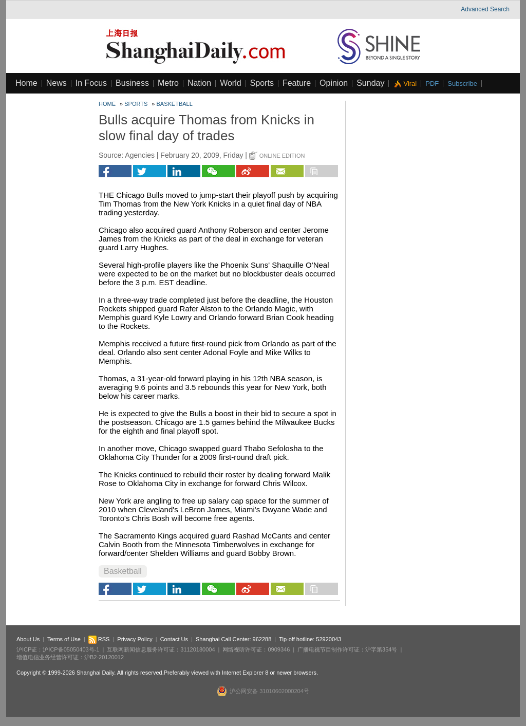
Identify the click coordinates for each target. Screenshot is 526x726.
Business (132, 83)
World (230, 83)
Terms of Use (64, 639)
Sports (262, 83)
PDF (432, 83)
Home (26, 83)
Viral (410, 83)
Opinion (334, 83)
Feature (297, 83)
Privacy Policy (134, 639)
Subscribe (462, 83)
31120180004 (197, 649)
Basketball (175, 104)
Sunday (370, 83)
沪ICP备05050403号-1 (71, 649)
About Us (28, 639)
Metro (168, 83)
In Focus (91, 83)
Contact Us (174, 639)
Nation (199, 83)
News (56, 83)
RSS (99, 639)
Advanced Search (485, 9)
